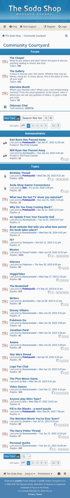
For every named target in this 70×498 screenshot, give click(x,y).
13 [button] (53, 125)
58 (58, 179)
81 (64, 256)
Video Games (18, 386)
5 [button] (45, 125)
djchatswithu (28, 153)
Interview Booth (20, 87)
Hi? (12, 239)
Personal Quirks (20, 442)
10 (64, 449)
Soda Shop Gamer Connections (30, 185)
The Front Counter (29, 145)
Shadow (26, 421)
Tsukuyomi (27, 242)
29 (61, 293)
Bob (24, 381)
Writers (14, 298)
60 (64, 179)
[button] (23, 125)
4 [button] (41, 125)
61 (67, 179)
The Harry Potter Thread (25, 430)
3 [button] (37, 125)
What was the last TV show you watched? (36, 197)
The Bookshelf (19, 286)
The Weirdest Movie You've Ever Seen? (35, 418)
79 (58, 256)
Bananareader (29, 232)
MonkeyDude (29, 219)
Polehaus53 (28, 142)
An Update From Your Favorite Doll (32, 216)
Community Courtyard (26, 45)
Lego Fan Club (19, 366)
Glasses (15, 261)
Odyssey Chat (19, 105)
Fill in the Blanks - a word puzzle (30, 408)
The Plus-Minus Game (24, 378)
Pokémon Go (18, 320)
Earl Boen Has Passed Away (28, 139)
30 (64, 293)
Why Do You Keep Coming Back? (31, 207)
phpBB (18, 481)
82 (67, 256)
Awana (14, 342)
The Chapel (17, 57)
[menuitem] (51, 21)
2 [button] (32, 125)
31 (67, 293)
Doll (24, 188)
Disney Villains (19, 310)
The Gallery (17, 71)
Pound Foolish (29, 252)
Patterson (27, 264)
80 (61, 256)
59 (61, 179)
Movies (14, 249)
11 (67, 449)
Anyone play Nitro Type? (25, 398)
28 (58, 293)
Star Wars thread (20, 354)
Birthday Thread (20, 172)
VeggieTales (17, 273)
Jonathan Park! (19, 330)
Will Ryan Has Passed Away (27, 150)
